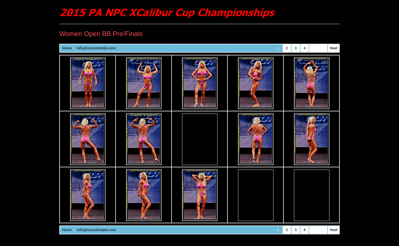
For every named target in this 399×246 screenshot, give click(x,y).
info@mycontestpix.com (96, 48)
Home (67, 48)
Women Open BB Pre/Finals (101, 33)
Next (333, 48)
